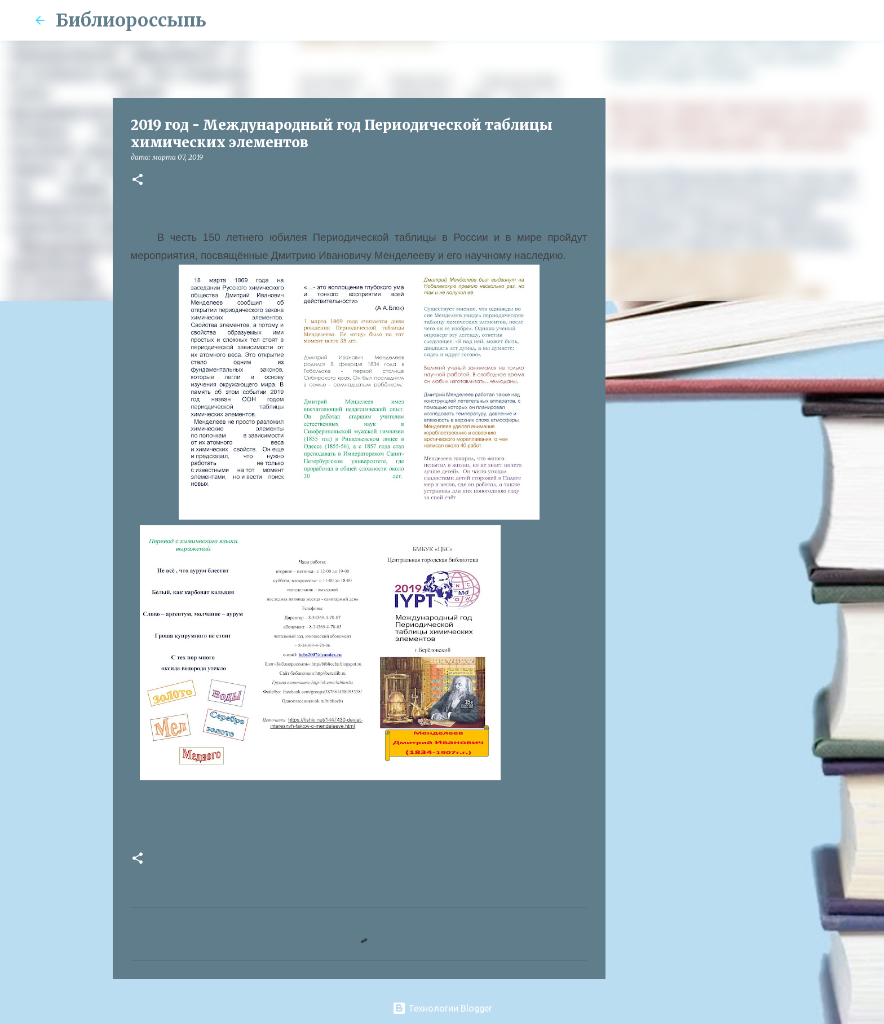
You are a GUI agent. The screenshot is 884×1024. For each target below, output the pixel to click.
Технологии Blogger (442, 1008)
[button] (137, 180)
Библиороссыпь (131, 20)
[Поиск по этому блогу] (792, 20)
